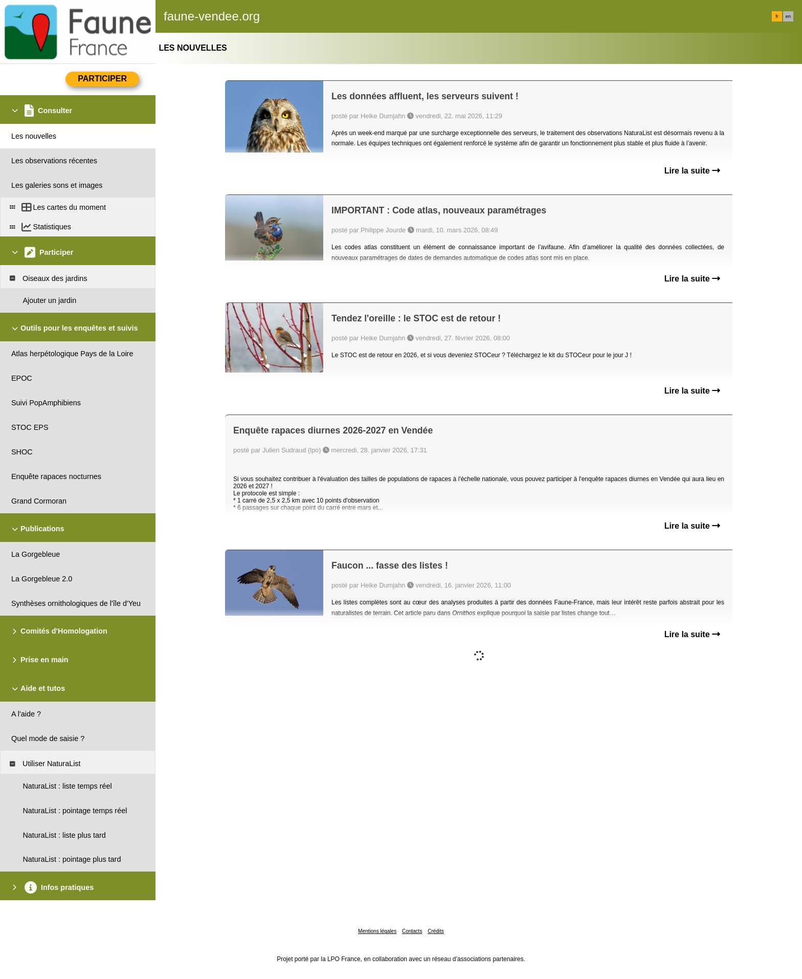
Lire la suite (692, 170)
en (788, 16)
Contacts (412, 931)
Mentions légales (377, 931)
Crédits (436, 931)
